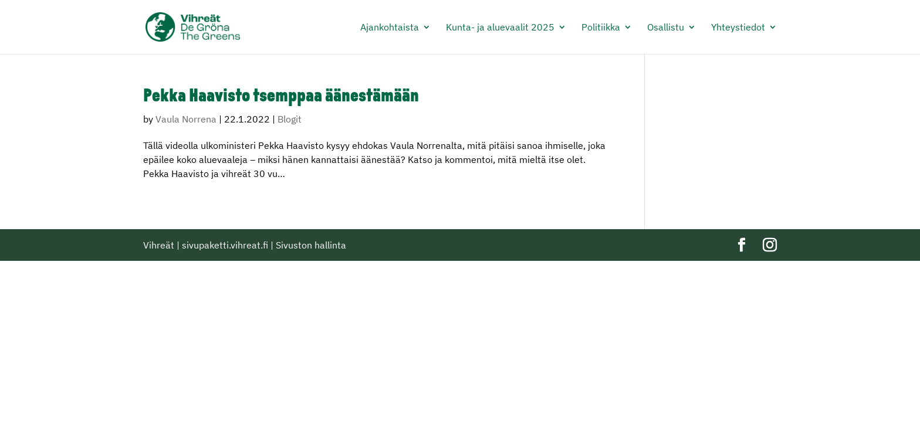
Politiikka (600, 28)
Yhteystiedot (738, 28)
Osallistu (665, 28)
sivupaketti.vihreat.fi (225, 245)
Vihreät (158, 245)
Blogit (290, 119)
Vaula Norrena (186, 119)
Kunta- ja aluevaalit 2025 (500, 28)
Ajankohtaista (389, 28)
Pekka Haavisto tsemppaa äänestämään (281, 97)
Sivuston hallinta (311, 245)
